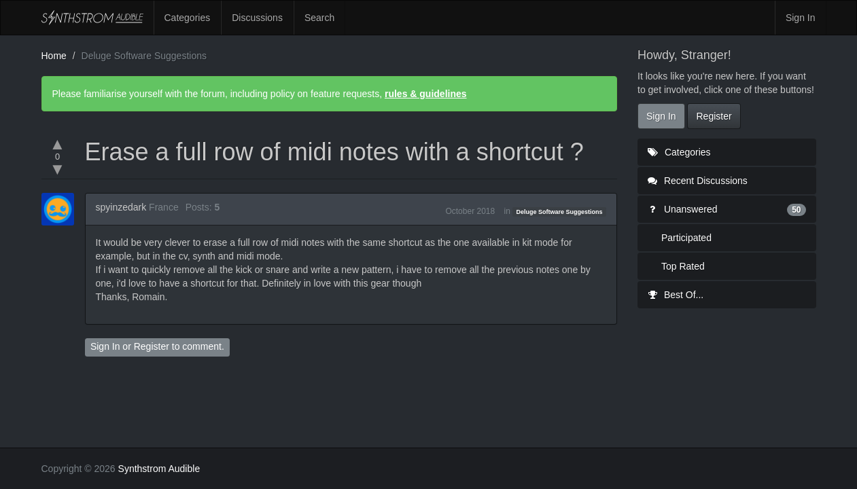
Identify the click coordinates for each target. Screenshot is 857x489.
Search (319, 17)
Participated (686, 237)
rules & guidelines (426, 93)
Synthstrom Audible (92, 18)
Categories (187, 17)
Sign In (801, 17)
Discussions (257, 17)
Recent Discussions (698, 180)
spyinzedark (121, 207)
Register (151, 346)
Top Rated (683, 266)
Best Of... (675, 294)
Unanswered (727, 209)
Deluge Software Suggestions (560, 212)
